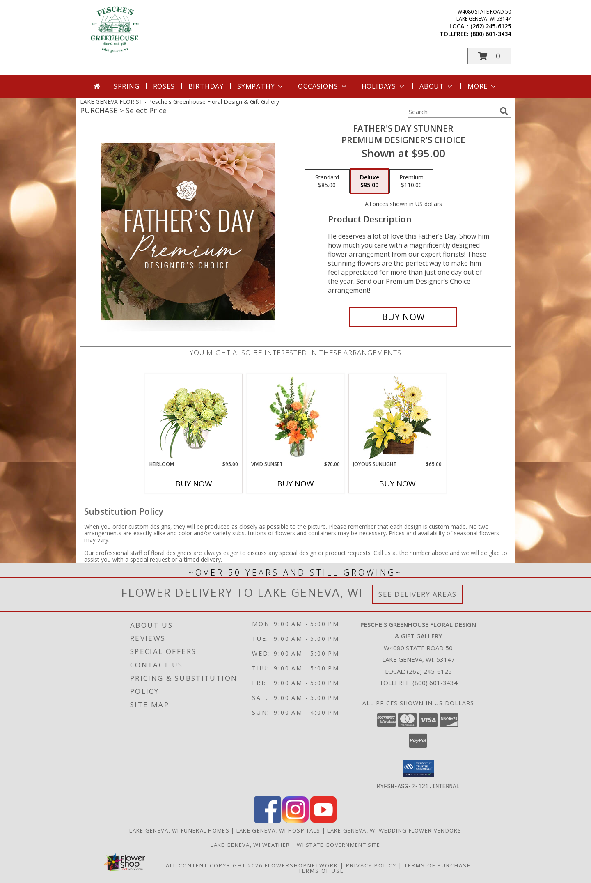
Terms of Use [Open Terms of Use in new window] (321, 870)
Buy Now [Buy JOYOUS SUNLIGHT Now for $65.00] (397, 483)
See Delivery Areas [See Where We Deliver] (417, 594)
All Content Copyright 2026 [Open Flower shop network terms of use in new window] (214, 865)
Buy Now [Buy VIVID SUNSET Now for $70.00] (295, 483)
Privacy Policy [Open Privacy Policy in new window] (371, 865)
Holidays (384, 86)
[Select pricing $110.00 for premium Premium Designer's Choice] (411, 181)
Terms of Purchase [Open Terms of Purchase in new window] (437, 865)
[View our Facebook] (267, 820)
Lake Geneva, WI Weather (250, 844)
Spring (127, 86)
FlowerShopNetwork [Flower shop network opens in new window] (301, 865)
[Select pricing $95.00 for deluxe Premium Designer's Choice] (369, 181)
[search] (504, 111)
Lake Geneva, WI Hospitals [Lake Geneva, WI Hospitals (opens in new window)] (278, 830)
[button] (489, 56)
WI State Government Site (338, 844)
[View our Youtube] (323, 820)
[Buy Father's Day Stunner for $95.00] (403, 317)
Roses (164, 86)
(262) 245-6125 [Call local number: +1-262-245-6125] (490, 26)
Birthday (206, 86)
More (482, 86)
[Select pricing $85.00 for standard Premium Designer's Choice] (327, 181)
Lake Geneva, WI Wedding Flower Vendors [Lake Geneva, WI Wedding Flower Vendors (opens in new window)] (394, 830)
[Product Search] (452, 111)
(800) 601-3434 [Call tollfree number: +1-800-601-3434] (490, 34)
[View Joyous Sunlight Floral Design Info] (397, 417)
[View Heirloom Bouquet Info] (194, 417)
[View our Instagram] (295, 820)
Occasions (323, 86)
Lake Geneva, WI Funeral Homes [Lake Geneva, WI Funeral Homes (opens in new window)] (179, 830)
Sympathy (260, 86)
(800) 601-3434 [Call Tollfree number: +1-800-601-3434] (435, 683)
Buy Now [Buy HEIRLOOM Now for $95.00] (193, 483)
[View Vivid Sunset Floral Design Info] (295, 417)
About (436, 86)
